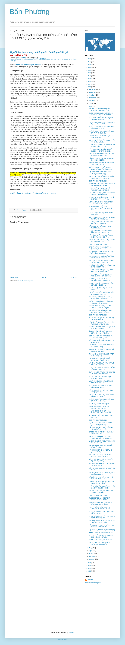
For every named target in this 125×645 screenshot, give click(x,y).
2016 (89, 87)
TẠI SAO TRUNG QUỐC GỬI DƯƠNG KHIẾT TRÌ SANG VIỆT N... (101, 257)
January (92, 559)
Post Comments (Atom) (25, 281)
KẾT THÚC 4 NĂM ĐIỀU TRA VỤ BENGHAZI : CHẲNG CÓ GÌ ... (100, 109)
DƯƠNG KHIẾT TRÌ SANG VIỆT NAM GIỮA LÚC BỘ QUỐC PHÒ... (101, 270)
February (92, 556)
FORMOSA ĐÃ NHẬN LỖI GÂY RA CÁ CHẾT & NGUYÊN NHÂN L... (101, 198)
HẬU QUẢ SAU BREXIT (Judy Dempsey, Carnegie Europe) (102, 464)
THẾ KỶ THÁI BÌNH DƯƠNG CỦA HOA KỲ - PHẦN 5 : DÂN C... (101, 132)
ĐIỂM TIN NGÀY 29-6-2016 (98, 181)
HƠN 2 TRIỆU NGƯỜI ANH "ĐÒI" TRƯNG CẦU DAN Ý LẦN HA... (100, 508)
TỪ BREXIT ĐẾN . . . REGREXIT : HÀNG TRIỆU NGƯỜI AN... (100, 499)
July (90, 103)
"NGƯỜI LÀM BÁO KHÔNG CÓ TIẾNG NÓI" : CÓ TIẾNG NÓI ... (101, 284)
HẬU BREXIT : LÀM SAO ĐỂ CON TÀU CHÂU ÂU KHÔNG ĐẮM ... (101, 526)
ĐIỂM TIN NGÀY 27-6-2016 (98, 315)
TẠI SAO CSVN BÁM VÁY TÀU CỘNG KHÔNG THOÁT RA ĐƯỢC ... (101, 261)
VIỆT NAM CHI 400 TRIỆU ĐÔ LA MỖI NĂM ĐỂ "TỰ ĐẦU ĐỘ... (101, 395)
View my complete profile (93, 583)
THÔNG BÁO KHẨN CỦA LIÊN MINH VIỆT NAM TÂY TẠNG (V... (101, 302)
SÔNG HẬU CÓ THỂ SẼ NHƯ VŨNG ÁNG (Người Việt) (101, 391)
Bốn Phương (30, 12)
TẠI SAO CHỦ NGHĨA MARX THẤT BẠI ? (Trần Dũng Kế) (101, 355)
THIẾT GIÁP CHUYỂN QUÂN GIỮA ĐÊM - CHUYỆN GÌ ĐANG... (100, 503)
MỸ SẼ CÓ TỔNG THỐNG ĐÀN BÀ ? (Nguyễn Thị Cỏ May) (101, 460)
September (93, 98)
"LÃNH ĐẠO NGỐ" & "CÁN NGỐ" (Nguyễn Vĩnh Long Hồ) (100, 407)
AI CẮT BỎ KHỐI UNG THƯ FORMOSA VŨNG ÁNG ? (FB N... (102, 127)
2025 (89, 62)
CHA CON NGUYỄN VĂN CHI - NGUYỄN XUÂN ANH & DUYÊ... (100, 279)
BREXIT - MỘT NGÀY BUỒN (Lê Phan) (101, 532)
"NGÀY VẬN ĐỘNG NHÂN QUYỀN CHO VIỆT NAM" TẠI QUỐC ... (102, 517)
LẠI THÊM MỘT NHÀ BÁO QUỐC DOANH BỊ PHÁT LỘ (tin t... (100, 359)
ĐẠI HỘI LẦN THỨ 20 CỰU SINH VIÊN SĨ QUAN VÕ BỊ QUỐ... (101, 293)
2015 (89, 562)
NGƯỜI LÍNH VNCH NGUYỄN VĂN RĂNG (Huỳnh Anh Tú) (100, 386)
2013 (89, 568)
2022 (89, 70)
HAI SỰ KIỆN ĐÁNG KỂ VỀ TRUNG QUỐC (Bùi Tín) (100, 451)
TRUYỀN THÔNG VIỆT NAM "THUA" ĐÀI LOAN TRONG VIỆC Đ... (101, 311)
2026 (89, 59)
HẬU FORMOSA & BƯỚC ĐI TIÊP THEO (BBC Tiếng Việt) (100, 172)
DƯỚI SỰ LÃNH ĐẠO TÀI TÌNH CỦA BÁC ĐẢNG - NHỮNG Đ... (101, 222)
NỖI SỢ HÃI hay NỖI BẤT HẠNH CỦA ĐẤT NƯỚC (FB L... (101, 512)
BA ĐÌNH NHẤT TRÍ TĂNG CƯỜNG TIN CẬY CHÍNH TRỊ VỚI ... (102, 266)
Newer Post (14, 277)
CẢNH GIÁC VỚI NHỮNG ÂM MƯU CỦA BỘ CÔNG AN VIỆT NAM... (102, 154)
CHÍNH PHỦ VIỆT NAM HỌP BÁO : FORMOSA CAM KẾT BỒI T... (100, 189)
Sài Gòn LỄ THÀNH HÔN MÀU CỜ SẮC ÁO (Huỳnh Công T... (102, 350)
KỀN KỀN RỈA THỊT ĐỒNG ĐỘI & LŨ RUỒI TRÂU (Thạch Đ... (101, 478)
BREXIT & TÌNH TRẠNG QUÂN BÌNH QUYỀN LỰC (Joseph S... (101, 248)
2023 (89, 67)
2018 (89, 81)
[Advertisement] (62, 608)
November (92, 92)
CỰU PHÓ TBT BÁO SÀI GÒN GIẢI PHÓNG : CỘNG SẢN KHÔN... (100, 275)
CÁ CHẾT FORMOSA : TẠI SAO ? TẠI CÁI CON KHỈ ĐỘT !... (101, 159)
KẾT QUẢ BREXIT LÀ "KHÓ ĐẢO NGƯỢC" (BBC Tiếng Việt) (99, 455)
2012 (89, 571)
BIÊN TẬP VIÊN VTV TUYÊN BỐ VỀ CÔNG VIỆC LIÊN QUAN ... (100, 336)
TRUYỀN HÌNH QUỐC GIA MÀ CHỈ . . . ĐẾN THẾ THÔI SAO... (101, 446)
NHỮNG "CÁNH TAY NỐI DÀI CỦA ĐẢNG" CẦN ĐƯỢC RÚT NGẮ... (100, 168)
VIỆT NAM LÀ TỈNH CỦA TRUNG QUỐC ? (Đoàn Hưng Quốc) (102, 141)
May (90, 548)
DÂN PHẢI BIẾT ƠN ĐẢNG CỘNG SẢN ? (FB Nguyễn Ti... (102, 136)
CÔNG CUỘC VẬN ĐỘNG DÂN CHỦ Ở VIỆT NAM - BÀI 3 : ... (102, 368)
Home (44, 277)
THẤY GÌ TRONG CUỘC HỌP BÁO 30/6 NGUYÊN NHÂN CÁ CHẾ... (102, 184)
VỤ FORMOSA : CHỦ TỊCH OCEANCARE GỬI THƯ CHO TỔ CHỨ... (100, 208)
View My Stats (62, 639)
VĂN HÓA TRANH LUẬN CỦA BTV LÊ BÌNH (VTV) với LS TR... (101, 364)
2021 (89, 73)
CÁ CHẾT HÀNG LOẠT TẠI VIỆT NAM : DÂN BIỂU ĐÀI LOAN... (101, 482)
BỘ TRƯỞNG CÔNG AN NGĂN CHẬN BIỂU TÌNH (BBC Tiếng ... (101, 252)
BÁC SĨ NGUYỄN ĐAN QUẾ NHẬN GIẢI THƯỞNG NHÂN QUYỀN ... (102, 521)
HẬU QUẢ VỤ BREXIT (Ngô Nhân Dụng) (102, 530)
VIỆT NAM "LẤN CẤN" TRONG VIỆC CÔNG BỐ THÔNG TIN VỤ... (101, 203)
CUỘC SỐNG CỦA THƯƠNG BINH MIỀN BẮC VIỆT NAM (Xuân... (100, 231)
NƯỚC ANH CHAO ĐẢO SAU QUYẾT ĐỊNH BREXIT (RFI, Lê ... (101, 377)
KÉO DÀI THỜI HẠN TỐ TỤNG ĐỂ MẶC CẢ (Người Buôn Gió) (102, 318)
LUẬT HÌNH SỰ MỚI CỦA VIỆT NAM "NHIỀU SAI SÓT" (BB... (101, 382)
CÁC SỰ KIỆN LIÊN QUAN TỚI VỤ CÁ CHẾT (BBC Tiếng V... (101, 163)
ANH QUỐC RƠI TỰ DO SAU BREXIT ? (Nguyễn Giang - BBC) (102, 123)
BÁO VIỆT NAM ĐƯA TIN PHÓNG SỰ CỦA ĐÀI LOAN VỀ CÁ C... (101, 491)
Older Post (74, 277)
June (91, 106)
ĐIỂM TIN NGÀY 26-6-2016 (98, 420)
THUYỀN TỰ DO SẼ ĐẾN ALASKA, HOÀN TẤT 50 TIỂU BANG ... (100, 297)
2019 (89, 78)
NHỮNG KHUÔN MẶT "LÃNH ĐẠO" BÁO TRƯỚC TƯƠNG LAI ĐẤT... (100, 412)
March (91, 553)
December (92, 89)
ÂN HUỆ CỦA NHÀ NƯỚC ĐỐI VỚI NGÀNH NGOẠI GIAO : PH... (100, 332)
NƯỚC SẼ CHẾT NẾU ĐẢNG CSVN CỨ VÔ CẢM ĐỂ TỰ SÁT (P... (102, 145)
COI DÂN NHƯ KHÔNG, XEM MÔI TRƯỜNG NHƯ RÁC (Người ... (100, 306)
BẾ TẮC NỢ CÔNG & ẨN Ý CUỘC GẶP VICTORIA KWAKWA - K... (102, 327)
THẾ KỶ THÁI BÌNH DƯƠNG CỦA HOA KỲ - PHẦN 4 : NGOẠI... (101, 400)
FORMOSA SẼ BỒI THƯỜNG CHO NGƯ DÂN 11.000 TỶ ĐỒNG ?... (102, 193)
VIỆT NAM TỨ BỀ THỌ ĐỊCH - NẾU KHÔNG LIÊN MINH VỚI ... (100, 543)
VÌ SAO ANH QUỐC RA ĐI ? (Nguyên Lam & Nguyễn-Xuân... (101, 118)
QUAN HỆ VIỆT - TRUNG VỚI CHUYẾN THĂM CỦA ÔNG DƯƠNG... (102, 373)
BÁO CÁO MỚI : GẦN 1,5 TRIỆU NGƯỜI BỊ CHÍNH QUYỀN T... (102, 240)
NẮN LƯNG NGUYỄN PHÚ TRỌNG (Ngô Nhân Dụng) (100, 227)
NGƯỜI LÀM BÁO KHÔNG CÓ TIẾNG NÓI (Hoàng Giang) (101, 345)
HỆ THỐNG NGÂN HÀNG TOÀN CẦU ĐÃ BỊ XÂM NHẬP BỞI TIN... (101, 236)
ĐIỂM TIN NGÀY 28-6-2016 (98, 244)
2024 (89, 64)
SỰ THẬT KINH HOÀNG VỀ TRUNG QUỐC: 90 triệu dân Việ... (100, 423)
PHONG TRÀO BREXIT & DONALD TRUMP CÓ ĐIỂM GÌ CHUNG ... (100, 437)
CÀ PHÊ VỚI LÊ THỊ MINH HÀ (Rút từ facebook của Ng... (101, 433)
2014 (89, 565)
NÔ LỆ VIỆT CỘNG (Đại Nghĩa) (99, 404)
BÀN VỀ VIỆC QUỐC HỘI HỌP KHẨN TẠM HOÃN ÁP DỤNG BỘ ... (101, 323)
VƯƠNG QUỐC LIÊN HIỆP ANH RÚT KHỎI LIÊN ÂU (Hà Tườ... (101, 536)
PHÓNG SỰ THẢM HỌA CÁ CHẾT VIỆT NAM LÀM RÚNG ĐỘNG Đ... (102, 487)
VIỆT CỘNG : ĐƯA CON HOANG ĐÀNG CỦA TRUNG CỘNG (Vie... (102, 218)
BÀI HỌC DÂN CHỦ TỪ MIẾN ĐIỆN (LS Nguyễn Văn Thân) (102, 473)
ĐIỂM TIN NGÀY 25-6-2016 (98, 495)
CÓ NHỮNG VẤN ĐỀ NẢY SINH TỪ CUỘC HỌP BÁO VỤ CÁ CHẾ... (100, 150)
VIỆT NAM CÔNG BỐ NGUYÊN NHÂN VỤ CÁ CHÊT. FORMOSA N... (101, 177)
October (92, 95)
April (91, 551)
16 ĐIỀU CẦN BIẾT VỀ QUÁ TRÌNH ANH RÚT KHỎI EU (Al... (102, 442)
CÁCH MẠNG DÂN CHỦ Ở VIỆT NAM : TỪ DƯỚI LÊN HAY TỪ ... (101, 428)
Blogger (71, 633)
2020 (89, 76)
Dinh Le (19, 210)
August (91, 100)
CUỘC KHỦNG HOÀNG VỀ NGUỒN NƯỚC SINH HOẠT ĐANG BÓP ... (101, 114)
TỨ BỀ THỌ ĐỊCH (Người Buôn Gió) (100, 540)
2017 (89, 84)
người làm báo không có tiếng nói (28, 64)
